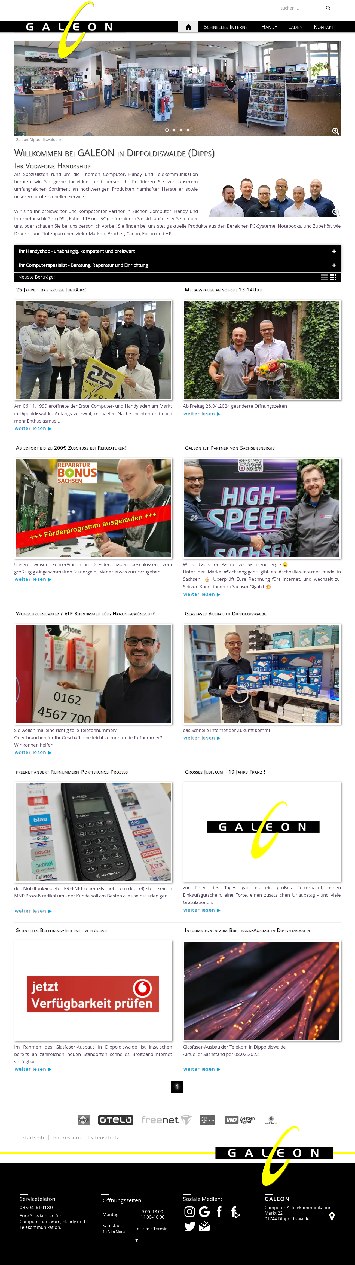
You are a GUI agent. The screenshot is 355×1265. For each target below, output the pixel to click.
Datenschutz (103, 1137)
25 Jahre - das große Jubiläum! (51, 289)
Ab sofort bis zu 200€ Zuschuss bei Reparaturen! (71, 447)
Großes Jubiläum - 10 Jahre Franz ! (225, 771)
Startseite (34, 1137)
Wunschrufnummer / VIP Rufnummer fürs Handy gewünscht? (85, 613)
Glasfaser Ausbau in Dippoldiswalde (225, 613)
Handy (269, 27)
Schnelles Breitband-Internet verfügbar (61, 930)
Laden (295, 27)
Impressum (67, 1137)
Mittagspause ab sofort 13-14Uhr (223, 289)
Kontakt (324, 27)
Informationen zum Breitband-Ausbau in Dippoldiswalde (248, 930)
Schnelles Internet (227, 27)
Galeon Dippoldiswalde (37, 139)
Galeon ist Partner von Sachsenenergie (229, 447)
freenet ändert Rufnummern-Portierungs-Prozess (72, 771)
